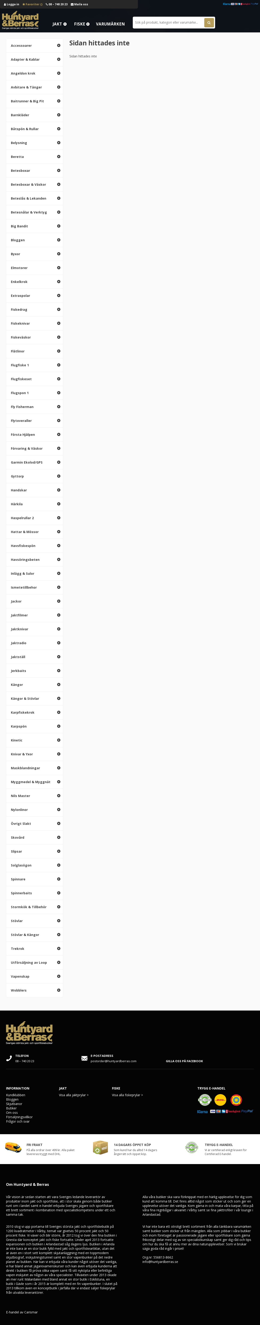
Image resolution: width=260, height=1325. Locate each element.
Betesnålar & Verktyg (29, 212)
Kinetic (16, 740)
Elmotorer (19, 268)
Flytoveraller (21, 420)
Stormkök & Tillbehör (28, 907)
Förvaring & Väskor (27, 448)
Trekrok (17, 948)
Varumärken (110, 24)
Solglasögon (21, 865)
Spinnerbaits (21, 893)
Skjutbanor (14, 1104)
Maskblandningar (25, 768)
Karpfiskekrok (22, 712)
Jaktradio (18, 643)
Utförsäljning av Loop (29, 962)
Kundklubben (15, 1095)
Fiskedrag (19, 309)
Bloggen (18, 240)
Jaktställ (18, 657)
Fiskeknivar (20, 323)
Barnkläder (20, 115)
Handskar (19, 490)
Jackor (16, 601)
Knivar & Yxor (22, 754)
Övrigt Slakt (21, 823)
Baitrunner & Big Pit (27, 101)
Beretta (17, 156)
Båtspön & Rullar (25, 129)
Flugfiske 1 (20, 365)
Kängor (17, 684)
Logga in (11, 4)
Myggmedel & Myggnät (30, 782)
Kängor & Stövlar (25, 698)
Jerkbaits (18, 671)
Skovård (17, 837)
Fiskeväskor (21, 337)
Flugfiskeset (21, 379)
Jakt (57, 24)
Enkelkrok (19, 281)
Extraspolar (20, 295)
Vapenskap (20, 976)
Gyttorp (17, 476)
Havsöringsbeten (25, 559)
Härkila (17, 504)
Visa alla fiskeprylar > (127, 1095)
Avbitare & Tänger (26, 87)
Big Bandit (19, 226)
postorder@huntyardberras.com (113, 1061)
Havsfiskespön (23, 545)
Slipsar (16, 851)
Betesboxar (20, 170)
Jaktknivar (19, 629)
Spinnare (18, 879)
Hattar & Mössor (25, 532)
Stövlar (17, 921)
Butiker (11, 1108)
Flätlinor (18, 351)
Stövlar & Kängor (25, 935)
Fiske (79, 24)
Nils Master (20, 796)
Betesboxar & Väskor (28, 184)
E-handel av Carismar (22, 1312)
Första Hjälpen (23, 434)
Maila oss (79, 4)
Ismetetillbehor (24, 587)
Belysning (19, 143)
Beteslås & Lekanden (28, 198)
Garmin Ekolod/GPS (27, 462)
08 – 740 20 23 (57, 4)
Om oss (12, 1112)
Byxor (15, 254)
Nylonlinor (19, 809)
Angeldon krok (23, 73)
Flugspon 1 (20, 393)
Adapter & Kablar (25, 59)
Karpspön (19, 726)
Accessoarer (21, 45)
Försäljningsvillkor (19, 1117)
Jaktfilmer (19, 615)
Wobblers (19, 990)
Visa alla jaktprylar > (74, 1095)
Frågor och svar (18, 1121)
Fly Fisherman (22, 407)
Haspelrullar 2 (22, 518)
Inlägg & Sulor (22, 573)
